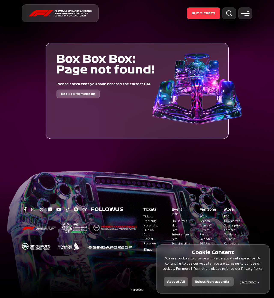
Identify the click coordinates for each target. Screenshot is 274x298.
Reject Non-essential (213, 281)
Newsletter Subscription (233, 223)
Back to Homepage (78, 93)
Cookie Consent (213, 252)
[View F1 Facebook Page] (25, 209)
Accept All (176, 281)
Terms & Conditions (231, 241)
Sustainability (180, 243)
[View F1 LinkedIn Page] (50, 209)
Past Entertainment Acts (181, 234)
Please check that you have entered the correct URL (104, 83)
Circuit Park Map (179, 223)
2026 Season (205, 218)
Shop (147, 249)
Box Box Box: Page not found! (106, 64)
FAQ (227, 216)
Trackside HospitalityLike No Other (151, 228)
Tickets (150, 209)
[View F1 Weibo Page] (84, 209)
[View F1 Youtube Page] (59, 209)
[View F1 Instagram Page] (33, 209)
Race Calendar (206, 236)
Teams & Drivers (205, 227)
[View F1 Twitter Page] (41, 209)
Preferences (248, 282)
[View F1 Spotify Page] (76, 209)
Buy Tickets (204, 13)
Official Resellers (150, 241)
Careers (229, 230)
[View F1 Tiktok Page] (68, 209)
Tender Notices (234, 234)
